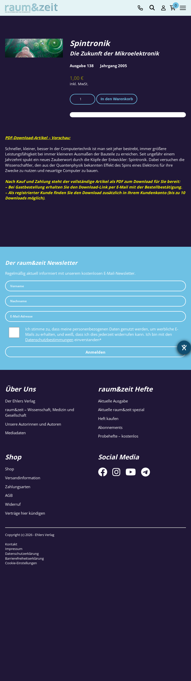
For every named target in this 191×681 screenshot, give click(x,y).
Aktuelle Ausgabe (113, 400)
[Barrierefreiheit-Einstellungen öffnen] (184, 347)
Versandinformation (22, 477)
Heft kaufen (108, 418)
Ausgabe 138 (82, 65)
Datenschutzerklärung (22, 553)
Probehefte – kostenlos (118, 436)
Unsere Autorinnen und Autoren (33, 424)
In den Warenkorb (117, 99)
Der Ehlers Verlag (20, 400)
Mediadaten (15, 432)
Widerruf (13, 504)
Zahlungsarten (17, 486)
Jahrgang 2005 (113, 65)
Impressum (13, 548)
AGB (9, 495)
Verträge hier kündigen (25, 513)
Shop (9, 468)
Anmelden (95, 352)
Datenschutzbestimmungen (49, 339)
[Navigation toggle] (183, 8)
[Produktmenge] (82, 99)
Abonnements (110, 427)
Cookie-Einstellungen (21, 563)
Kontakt (11, 544)
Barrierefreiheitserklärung (24, 558)
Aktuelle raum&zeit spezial (121, 409)
